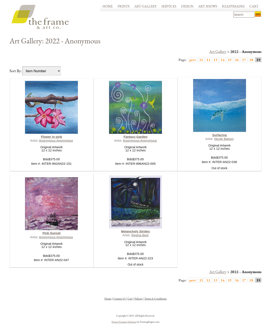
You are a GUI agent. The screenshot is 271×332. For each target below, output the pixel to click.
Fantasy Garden (136, 136)
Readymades (233, 6)
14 (222, 59)
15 (230, 59)
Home (107, 6)
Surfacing (219, 135)
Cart (254, 6)
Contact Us (119, 298)
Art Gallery (145, 6)
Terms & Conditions (155, 298)
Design (187, 6)
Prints (124, 6)
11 (201, 59)
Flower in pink (51, 136)
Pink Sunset (52, 233)
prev (192, 59)
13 (215, 59)
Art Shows (207, 6)
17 (244, 59)
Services (169, 6)
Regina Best (140, 235)
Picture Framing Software (124, 322)
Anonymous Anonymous (56, 140)
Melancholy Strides (135, 231)
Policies (138, 298)
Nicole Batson (224, 139)
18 (251, 59)
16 (237, 59)
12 (208, 59)
